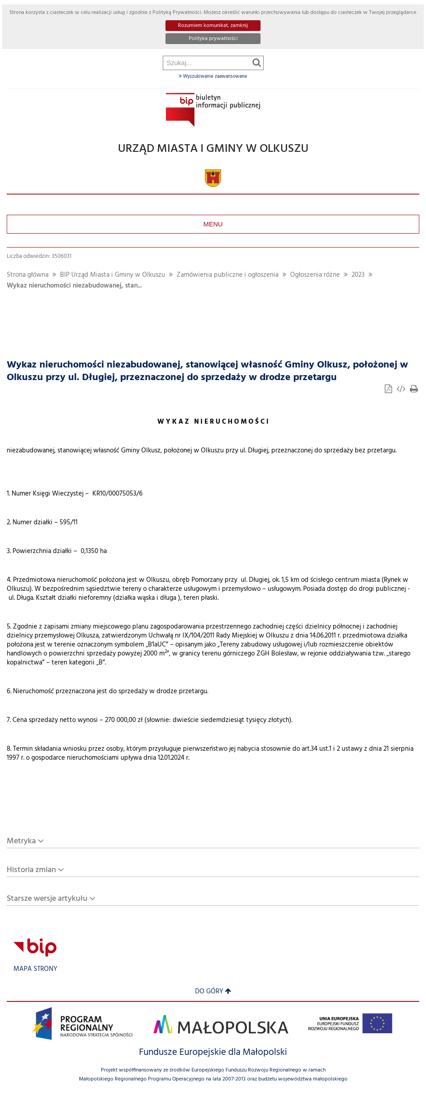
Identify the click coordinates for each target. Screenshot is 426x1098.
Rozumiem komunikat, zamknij (213, 25)
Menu (212, 224)
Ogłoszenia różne (315, 275)
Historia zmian (31, 870)
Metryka (21, 841)
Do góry (213, 992)
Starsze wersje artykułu (47, 898)
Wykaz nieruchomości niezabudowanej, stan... (74, 286)
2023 (358, 275)
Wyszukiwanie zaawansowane (213, 76)
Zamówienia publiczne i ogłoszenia (227, 275)
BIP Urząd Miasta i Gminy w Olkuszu (112, 275)
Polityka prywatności (213, 38)
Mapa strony (35, 969)
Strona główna (27, 275)
